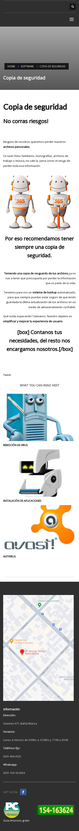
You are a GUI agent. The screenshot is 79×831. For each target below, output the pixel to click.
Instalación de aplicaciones (22, 501)
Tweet (7, 375)
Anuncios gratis (19, 820)
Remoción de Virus (15, 445)
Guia (6, 820)
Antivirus (9, 556)
